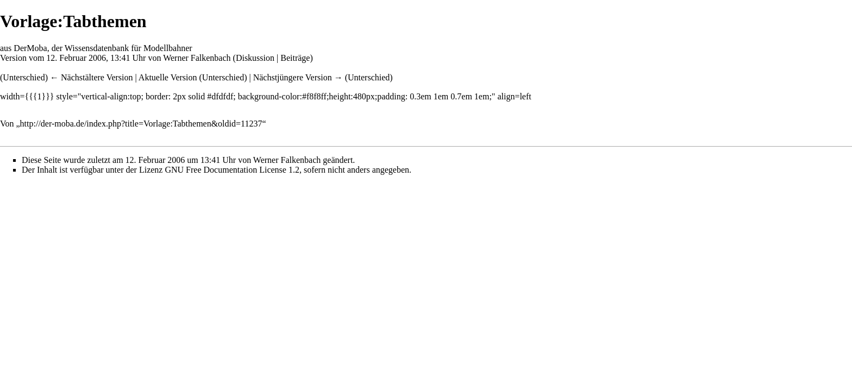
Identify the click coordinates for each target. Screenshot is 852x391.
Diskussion (255, 57)
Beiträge (295, 57)
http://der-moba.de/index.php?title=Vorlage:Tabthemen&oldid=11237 (141, 123)
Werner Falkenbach (196, 57)
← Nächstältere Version (91, 77)
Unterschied (24, 77)
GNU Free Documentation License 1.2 (232, 169)
